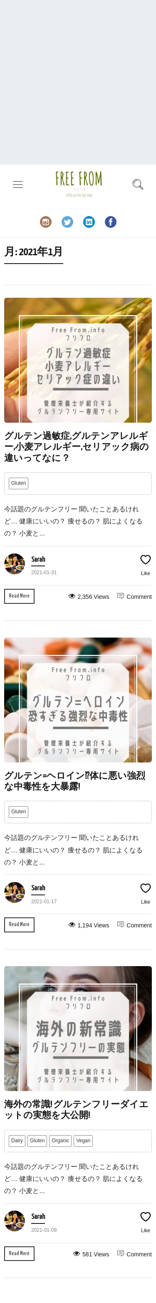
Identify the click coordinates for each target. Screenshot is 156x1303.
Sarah (38, 559)
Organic (60, 1141)
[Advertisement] (78, 82)
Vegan (83, 1141)
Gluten (18, 483)
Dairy (17, 1141)
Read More (19, 596)
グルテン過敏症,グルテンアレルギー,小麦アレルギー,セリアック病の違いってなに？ (76, 447)
